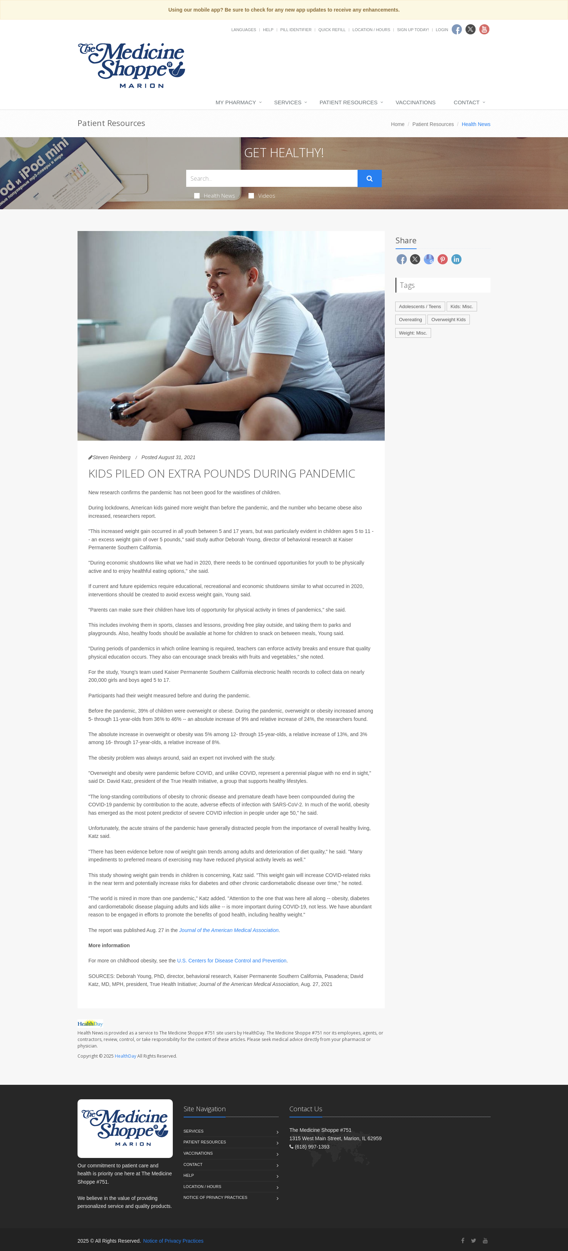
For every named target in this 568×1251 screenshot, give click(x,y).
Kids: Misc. (462, 306)
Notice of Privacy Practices (215, 1197)
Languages (243, 30)
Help (268, 30)
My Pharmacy (236, 102)
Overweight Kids (448, 319)
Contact (467, 102)
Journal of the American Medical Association (229, 930)
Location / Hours (371, 30)
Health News (214, 195)
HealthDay (125, 1056)
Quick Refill (332, 30)
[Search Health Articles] (272, 178)
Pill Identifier (296, 30)
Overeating (410, 319)
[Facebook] (462, 1241)
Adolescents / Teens (420, 306)
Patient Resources (348, 102)
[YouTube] (485, 1241)
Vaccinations (415, 102)
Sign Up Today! (413, 30)
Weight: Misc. (413, 333)
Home (398, 124)
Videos (261, 195)
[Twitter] (473, 1241)
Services (288, 102)
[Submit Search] (370, 178)
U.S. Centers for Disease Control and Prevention (232, 961)
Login (442, 30)
